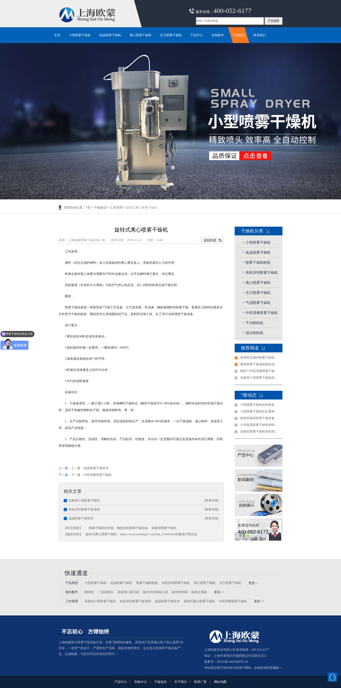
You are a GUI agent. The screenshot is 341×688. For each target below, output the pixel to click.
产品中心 (120, 682)
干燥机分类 (252, 230)
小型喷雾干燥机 (256, 242)
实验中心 (140, 682)
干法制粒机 (252, 323)
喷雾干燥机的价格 (101, 528)
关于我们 (180, 682)
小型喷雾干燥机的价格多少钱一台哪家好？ (260, 404)
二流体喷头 (106, 592)
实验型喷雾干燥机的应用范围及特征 (260, 431)
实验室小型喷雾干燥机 (84, 500)
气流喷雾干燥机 (256, 303)
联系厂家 (200, 682)
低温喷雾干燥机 (256, 252)
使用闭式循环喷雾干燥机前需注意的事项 (260, 357)
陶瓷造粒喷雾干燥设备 (132, 528)
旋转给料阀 (179, 592)
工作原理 (116, 207)
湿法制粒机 (252, 333)
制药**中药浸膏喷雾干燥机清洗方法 (260, 371)
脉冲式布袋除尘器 (155, 592)
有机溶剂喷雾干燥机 (260, 272)
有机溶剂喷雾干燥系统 (84, 509)
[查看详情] (211, 500)
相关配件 (71, 592)
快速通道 (76, 573)
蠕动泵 (89, 592)
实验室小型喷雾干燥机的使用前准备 (260, 377)
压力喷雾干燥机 (256, 293)
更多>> (253, 583)
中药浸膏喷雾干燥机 (98, 475)
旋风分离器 (199, 592)
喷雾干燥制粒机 (256, 262)
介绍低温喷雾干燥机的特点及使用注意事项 (260, 425)
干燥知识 (100, 207)
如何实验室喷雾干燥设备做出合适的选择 (260, 418)
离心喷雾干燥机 (256, 282)
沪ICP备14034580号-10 (232, 661)
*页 (88, 207)
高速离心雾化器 (128, 592)
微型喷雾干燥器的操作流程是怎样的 (260, 364)
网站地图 (220, 682)
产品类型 (71, 583)
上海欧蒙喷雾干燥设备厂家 (86, 240)
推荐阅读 (250, 347)
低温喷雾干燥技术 (96, 468)
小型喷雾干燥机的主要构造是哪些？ (260, 411)
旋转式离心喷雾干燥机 (199, 601)
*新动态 (249, 395)
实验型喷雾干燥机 (163, 528)
